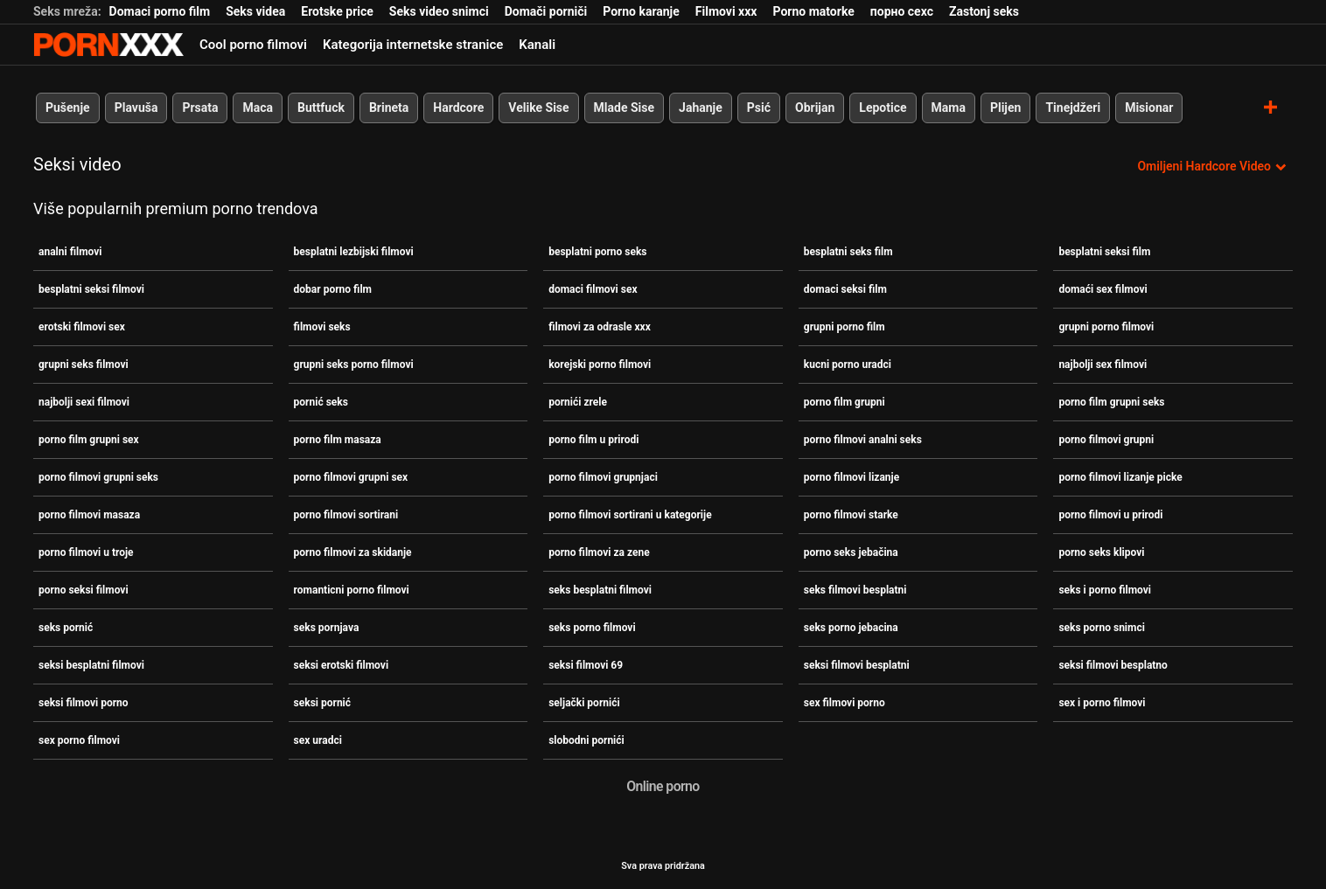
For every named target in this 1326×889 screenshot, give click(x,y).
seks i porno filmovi (1104, 590)
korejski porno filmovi (599, 364)
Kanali (537, 44)
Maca (257, 108)
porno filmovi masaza (89, 515)
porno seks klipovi (1101, 552)
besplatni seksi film (1104, 252)
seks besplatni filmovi (600, 590)
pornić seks (321, 402)
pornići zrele (577, 402)
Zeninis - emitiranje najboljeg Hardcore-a (108, 44)
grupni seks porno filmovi (354, 364)
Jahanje (700, 108)
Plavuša (136, 108)
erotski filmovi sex (81, 327)
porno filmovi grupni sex (351, 477)
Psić (759, 108)
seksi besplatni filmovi (91, 665)
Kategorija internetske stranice (413, 44)
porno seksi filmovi (83, 590)
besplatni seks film (848, 252)
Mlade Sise (624, 108)
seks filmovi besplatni (855, 590)
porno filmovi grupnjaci (603, 477)
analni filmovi (69, 252)
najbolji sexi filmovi (83, 402)
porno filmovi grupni (1106, 440)
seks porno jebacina (851, 628)
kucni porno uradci (847, 364)
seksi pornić (322, 703)
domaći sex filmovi (1102, 289)
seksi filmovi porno (83, 703)
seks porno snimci (1101, 628)
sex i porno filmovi (1101, 703)
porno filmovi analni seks (863, 440)
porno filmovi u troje (86, 552)
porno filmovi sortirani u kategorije (629, 515)
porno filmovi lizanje (851, 477)
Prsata (200, 108)
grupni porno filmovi (1106, 327)
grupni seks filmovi (83, 364)
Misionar (1149, 108)
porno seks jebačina (851, 552)
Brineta (388, 108)
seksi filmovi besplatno (1113, 665)
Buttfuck (321, 108)
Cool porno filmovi (253, 44)
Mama (949, 108)
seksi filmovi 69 (585, 665)
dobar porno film (333, 289)
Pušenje (67, 108)
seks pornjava (326, 628)
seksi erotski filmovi (341, 665)
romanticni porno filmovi (351, 590)
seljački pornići (583, 703)
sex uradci (318, 740)
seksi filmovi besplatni (857, 665)
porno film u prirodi (593, 440)
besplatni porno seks (597, 252)
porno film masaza (337, 440)
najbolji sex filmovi (1102, 364)
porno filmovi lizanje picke (1120, 477)
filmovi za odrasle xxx (599, 327)
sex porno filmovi (79, 740)
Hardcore (458, 108)
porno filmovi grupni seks (98, 477)
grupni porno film (844, 327)
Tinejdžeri (1072, 108)
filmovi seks (322, 327)
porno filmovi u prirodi (1110, 515)
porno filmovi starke (851, 515)
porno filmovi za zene (598, 552)
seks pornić (65, 628)
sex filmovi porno (844, 703)
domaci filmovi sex (592, 289)
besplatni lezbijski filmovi (354, 252)
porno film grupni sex (88, 440)
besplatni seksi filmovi (91, 289)
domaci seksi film (845, 289)
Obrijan (814, 108)
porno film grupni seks (1111, 402)
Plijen (1006, 108)
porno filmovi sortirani (346, 515)
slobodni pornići (586, 740)
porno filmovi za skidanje (353, 552)
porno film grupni (844, 402)
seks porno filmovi (591, 628)
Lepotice (882, 108)
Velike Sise (538, 108)
